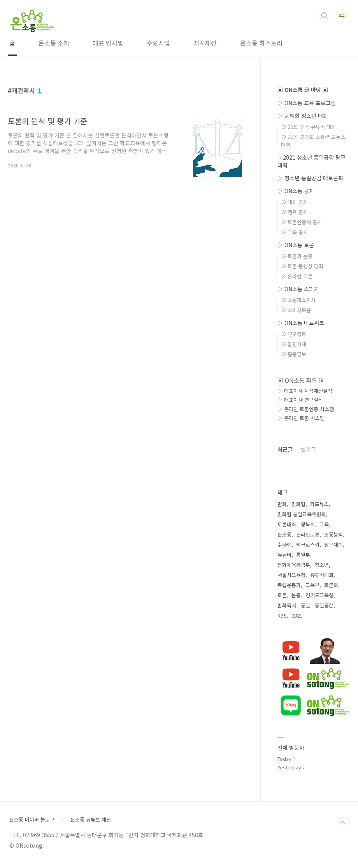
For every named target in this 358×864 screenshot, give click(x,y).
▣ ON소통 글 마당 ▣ (302, 89)
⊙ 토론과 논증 (296, 256)
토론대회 (286, 524)
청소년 (322, 564)
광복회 (308, 524)
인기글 (308, 449)
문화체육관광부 (293, 564)
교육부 (312, 585)
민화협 (298, 504)
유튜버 (284, 554)
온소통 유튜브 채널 (90, 819)
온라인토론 (307, 534)
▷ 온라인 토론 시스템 (301, 418)
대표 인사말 (108, 43)
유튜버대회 (321, 575)
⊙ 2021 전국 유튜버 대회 (308, 126)
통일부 (303, 554)
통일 (305, 605)
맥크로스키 (307, 544)
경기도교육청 (319, 595)
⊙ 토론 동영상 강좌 (302, 266)
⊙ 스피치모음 (296, 310)
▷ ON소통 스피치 (298, 289)
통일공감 (324, 605)
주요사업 (158, 43)
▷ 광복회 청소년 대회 (302, 116)
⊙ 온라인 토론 (296, 276)
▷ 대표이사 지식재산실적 (304, 390)
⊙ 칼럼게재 (293, 344)
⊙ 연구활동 (293, 334)
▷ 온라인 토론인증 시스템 (305, 409)
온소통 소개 (54, 43)
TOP (342, 822)
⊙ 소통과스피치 (298, 300)
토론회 (331, 585)
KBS (282, 615)
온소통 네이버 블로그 (31, 819)
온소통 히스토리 (261, 43)
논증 (296, 595)
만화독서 (286, 605)
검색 (324, 15)
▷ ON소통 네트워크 (300, 323)
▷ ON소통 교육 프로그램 (306, 103)
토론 (282, 595)
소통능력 (333, 534)
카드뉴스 (319, 504)
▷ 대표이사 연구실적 (300, 399)
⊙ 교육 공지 (294, 232)
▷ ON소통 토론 (295, 245)
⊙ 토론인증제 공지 (301, 222)
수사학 (284, 544)
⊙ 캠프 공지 (294, 212)
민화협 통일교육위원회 (301, 514)
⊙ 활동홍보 (293, 354)
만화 (282, 504)
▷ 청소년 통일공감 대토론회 (310, 178)
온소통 (284, 534)
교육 (324, 524)
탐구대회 (333, 544)
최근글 (285, 449)
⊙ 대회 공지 (294, 202)
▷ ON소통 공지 (295, 191)
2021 (296, 615)
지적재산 (205, 43)
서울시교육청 (291, 575)
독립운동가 (289, 585)
